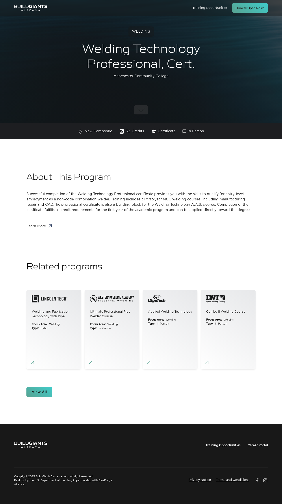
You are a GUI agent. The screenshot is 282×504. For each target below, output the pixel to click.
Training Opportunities (210, 7)
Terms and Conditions (232, 480)
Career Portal (258, 445)
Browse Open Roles (250, 8)
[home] (30, 8)
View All (39, 392)
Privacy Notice (200, 480)
